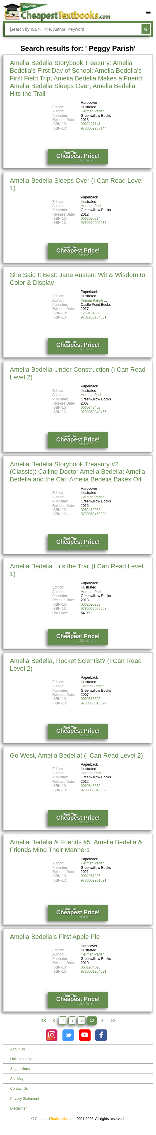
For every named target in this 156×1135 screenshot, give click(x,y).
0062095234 (91, 218)
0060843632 (91, 786)
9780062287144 (94, 128)
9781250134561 (94, 317)
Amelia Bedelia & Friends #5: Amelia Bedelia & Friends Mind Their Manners (76, 845)
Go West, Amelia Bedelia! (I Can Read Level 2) (76, 755)
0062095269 (91, 604)
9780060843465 (94, 412)
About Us (17, 1049)
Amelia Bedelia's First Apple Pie (55, 936)
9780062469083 (94, 514)
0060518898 (91, 699)
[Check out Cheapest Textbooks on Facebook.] (101, 1035)
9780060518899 (94, 703)
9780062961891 (94, 880)
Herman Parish (92, 111)
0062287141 (91, 124)
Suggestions (20, 1069)
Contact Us (19, 1089)
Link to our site (21, 1059)
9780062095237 (94, 223)
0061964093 (91, 967)
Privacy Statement (24, 1099)
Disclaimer (18, 1108)
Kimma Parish (92, 300)
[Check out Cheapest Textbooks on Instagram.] (51, 1035)
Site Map (17, 1079)
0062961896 (91, 876)
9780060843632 (94, 790)
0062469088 (91, 510)
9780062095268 (94, 609)
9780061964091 (94, 971)
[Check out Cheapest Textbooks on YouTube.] (85, 1035)
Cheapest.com (55, 1119)
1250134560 (91, 313)
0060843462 (91, 407)
